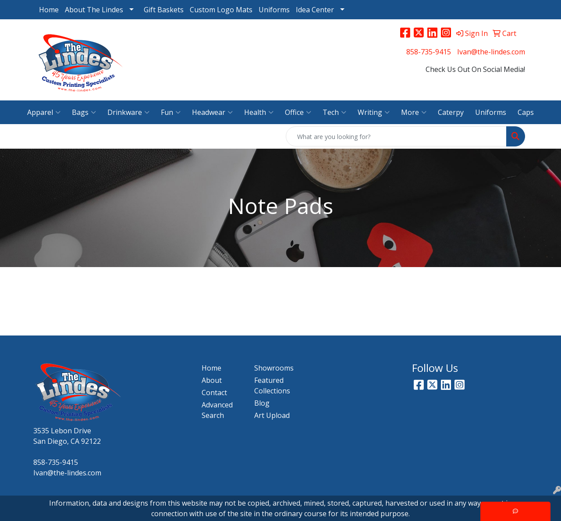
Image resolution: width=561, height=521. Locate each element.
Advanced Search (217, 410)
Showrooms (274, 368)
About (212, 380)
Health (258, 112)
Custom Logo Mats (221, 9)
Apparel (43, 112)
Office (298, 112)
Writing (374, 112)
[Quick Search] (396, 136)
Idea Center (315, 9)
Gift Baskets (164, 9)
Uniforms (274, 9)
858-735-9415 (428, 52)
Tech (334, 112)
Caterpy (451, 112)
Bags (84, 112)
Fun (171, 112)
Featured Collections (272, 385)
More (413, 112)
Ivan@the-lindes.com (491, 52)
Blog (262, 403)
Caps (526, 112)
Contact (214, 392)
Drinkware (128, 112)
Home (49, 9)
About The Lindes (94, 9)
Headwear (212, 112)
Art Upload (272, 415)
